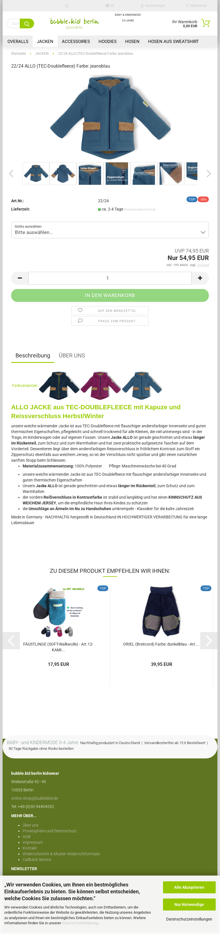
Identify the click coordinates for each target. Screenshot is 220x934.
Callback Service (37, 862)
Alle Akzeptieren (189, 887)
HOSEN (132, 41)
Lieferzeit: (20, 211)
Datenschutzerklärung (80, 923)
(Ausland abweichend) (140, 211)
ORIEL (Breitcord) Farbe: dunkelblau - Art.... (161, 646)
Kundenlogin (153, 6)
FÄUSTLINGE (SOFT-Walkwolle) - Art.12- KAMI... (58, 649)
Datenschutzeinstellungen (189, 919)
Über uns (30, 827)
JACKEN (45, 41)
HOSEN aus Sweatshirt (173, 41)
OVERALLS (17, 41)
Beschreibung (32, 357)
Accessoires (76, 41)
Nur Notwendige (189, 904)
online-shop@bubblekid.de (34, 800)
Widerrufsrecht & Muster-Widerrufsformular (61, 856)
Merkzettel (196, 6)
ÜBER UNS (72, 357)
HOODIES (108, 41)
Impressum (33, 844)
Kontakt (30, 850)
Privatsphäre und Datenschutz (50, 833)
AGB (27, 839)
